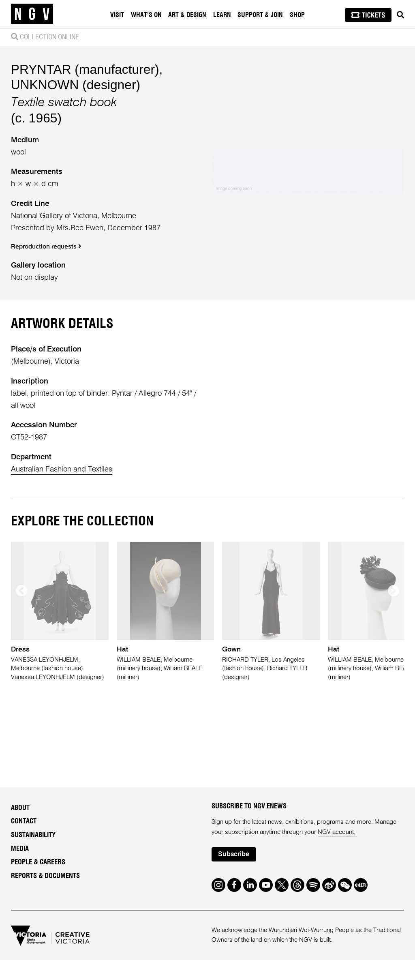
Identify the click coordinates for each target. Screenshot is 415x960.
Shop (297, 15)
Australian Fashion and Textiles (61, 469)
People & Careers (38, 862)
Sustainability (33, 835)
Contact (23, 821)
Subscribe (233, 854)
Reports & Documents (45, 876)
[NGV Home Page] (32, 14)
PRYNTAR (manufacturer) (85, 69)
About (20, 808)
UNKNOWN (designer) (75, 84)
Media (20, 849)
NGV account (336, 832)
